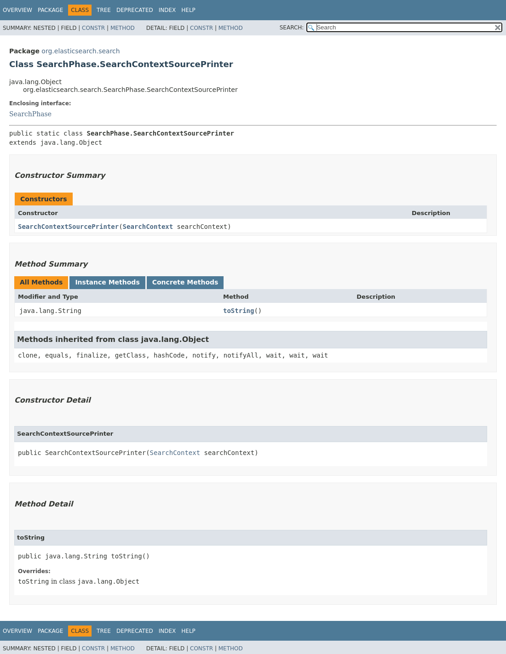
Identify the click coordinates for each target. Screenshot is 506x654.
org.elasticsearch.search (80, 51)
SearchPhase (30, 114)
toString (238, 310)
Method (122, 28)
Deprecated (134, 10)
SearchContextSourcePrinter (68, 226)
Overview (17, 10)
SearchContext (148, 226)
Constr (93, 28)
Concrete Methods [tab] (185, 282)
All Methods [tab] (41, 282)
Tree (104, 10)
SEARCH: (292, 27)
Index (167, 10)
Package (50, 10)
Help (188, 10)
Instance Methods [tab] (107, 282)
